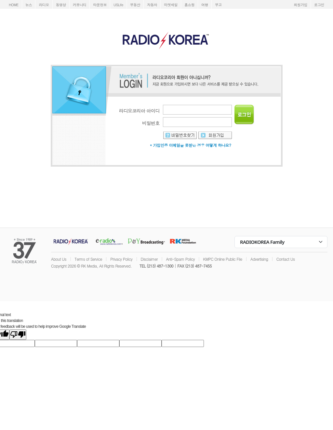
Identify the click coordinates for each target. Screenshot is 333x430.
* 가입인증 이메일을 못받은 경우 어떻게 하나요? (190, 145)
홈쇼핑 (189, 4)
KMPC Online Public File (222, 259)
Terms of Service (88, 259)
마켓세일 (171, 4)
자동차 (152, 4)
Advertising (259, 259)
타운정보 (100, 4)
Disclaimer (149, 259)
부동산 (135, 4)
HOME (14, 4)
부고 (218, 4)
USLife (118, 4)
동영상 (61, 4)
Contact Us (285, 259)
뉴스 (28, 4)
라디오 (44, 4)
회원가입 (300, 4)
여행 (204, 4)
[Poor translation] (17, 334)
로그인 (319, 4)
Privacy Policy (121, 259)
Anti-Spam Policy (180, 259)
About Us (58, 259)
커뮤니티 (80, 4)
